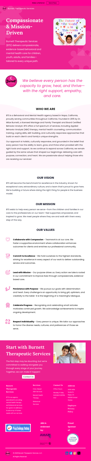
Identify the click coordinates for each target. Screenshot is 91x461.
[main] (24, 26)
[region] (45, 3)
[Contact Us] (28, 377)
